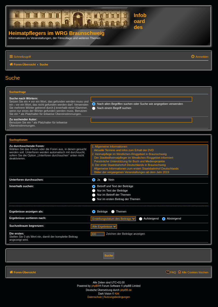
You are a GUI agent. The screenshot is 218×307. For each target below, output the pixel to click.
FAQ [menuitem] (173, 272)
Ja (96, 179)
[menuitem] (199, 57)
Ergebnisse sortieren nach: (27, 218)
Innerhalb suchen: (21, 186)
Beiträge (100, 211)
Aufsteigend (149, 218)
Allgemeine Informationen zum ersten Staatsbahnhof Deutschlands (149, 169)
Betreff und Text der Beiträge (112, 186)
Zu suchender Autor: (23, 119)
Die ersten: (16, 233)
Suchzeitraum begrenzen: (26, 225)
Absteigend (171, 218)
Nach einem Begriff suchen (111, 107)
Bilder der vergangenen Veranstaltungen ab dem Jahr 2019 (149, 172)
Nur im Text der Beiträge (110, 190)
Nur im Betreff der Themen (111, 194)
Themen (118, 211)
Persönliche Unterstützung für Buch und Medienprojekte (149, 161)
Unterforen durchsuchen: (26, 179)
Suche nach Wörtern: (23, 98)
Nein (108, 179)
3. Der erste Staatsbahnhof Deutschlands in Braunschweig (149, 165)
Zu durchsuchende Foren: (27, 146)
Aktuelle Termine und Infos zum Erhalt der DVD (149, 150)
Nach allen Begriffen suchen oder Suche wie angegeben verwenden (137, 103)
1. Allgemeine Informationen (149, 147)
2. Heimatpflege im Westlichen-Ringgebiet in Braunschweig (149, 154)
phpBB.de (126, 290)
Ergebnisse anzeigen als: (26, 211)
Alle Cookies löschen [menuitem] (195, 272)
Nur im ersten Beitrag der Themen (116, 199)
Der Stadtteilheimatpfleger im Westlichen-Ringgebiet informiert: (149, 158)
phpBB (95, 285)
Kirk (117, 293)
